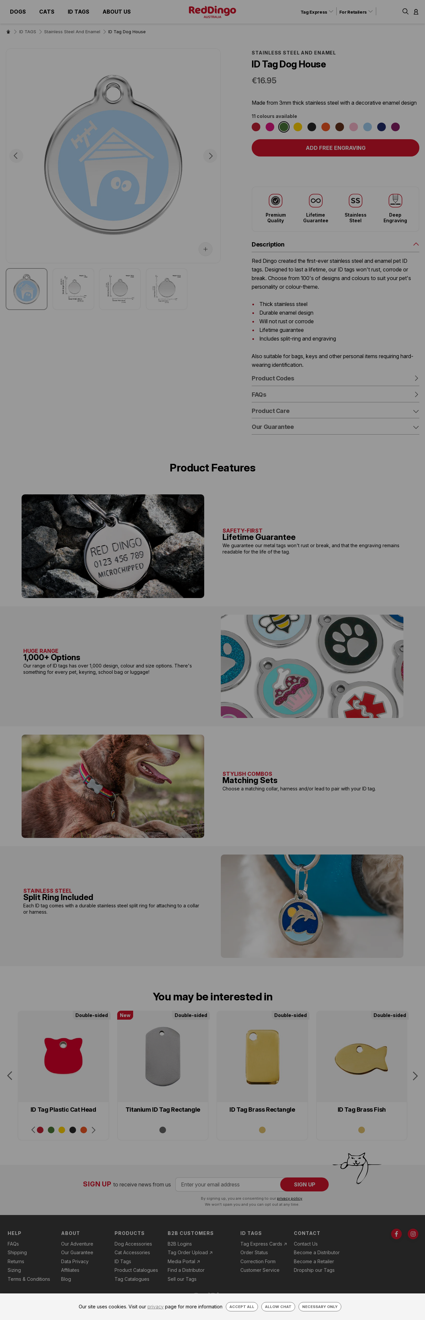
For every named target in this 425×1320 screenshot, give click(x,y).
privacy (155, 1306)
